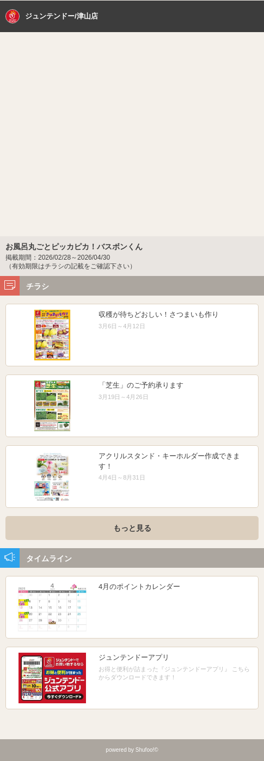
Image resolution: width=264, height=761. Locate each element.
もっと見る (132, 528)
